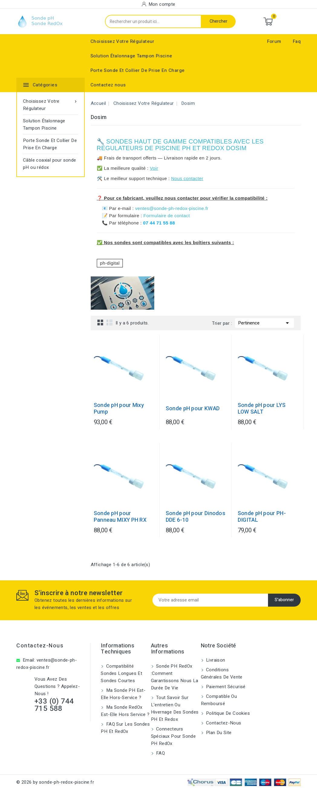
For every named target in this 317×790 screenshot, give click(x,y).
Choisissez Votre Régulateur (122, 41)
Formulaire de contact (166, 215)
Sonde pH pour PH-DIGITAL (262, 517)
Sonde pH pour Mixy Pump (119, 408)
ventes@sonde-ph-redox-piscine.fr (171, 208)
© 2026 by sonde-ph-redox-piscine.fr (55, 782)
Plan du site (218, 732)
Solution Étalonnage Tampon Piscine (131, 56)
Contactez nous (108, 85)
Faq (297, 41)
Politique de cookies (227, 713)
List (109, 322)
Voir (154, 168)
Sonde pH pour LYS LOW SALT (262, 408)
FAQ (160, 753)
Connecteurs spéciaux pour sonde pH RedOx (173, 736)
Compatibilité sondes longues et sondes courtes (121, 673)
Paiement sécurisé (225, 686)
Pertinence (264, 322)
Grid (100, 322)
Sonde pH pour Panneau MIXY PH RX (120, 517)
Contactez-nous (40, 646)
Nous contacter (187, 178)
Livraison (215, 660)
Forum (274, 41)
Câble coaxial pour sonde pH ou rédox (49, 164)
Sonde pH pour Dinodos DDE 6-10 (195, 517)
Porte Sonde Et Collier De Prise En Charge (137, 70)
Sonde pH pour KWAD (193, 408)
